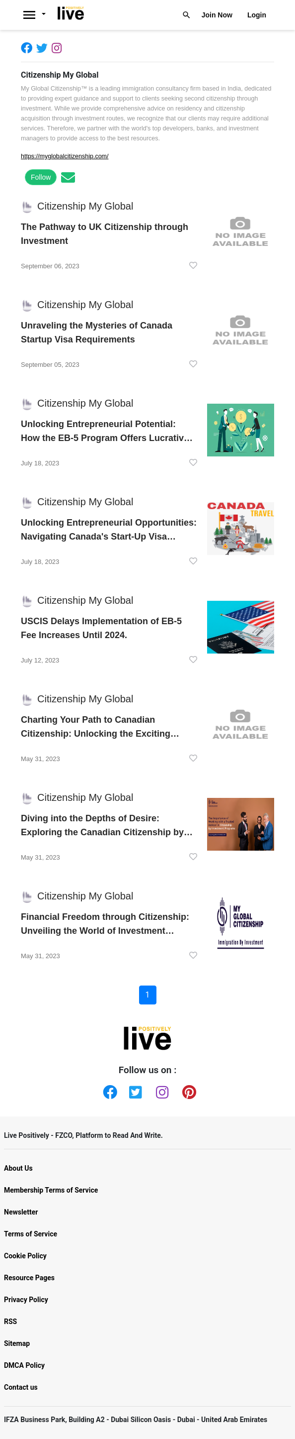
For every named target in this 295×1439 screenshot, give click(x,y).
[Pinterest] (187, 1090)
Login (256, 15)
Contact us (21, 1387)
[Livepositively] (37, 15)
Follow (41, 177)
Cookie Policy (25, 1256)
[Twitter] (44, 47)
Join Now (217, 15)
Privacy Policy (26, 1300)
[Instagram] (59, 47)
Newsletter (21, 1212)
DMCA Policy (24, 1365)
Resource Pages (29, 1278)
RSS (10, 1322)
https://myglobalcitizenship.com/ (64, 156)
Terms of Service (30, 1234)
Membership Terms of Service (51, 1190)
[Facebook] (28, 47)
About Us (18, 1168)
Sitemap (17, 1343)
